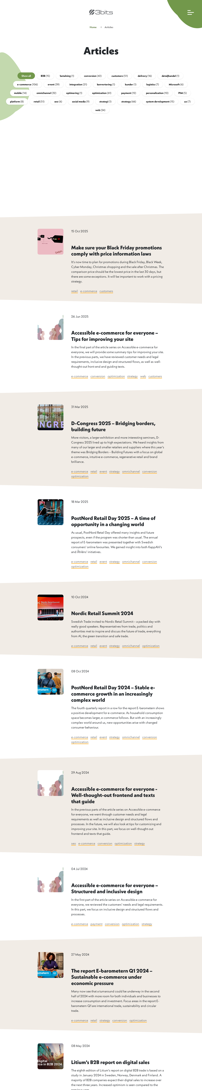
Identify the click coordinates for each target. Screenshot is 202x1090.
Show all (26, 77)
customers (120, 77)
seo (58, 102)
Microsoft (176, 85)
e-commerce (27, 85)
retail (39, 102)
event (54, 85)
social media (81, 102)
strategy (128, 102)
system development (160, 102)
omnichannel (46, 94)
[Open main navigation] (184, 14)
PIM (182, 94)
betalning (67, 77)
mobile (20, 94)
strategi (105, 102)
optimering (74, 94)
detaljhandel (170, 77)
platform (17, 102)
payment (128, 94)
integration (78, 85)
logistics (152, 85)
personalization (157, 94)
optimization (101, 94)
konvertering (106, 85)
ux (187, 102)
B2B (45, 77)
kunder (130, 85)
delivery (145, 77)
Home (93, 28)
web (100, 111)
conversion (93, 77)
